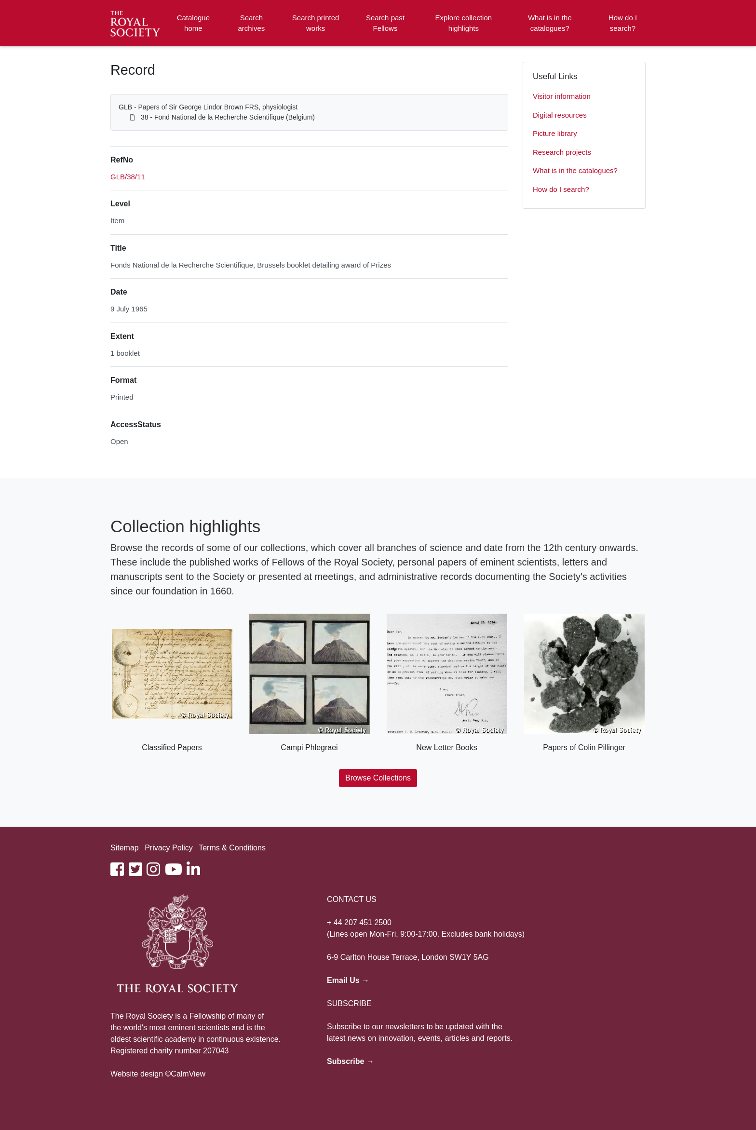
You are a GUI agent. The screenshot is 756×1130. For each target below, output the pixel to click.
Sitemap (124, 848)
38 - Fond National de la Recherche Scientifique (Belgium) (228, 117)
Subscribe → (350, 1061)
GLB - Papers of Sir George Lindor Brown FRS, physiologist (208, 107)
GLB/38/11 (127, 177)
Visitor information (562, 96)
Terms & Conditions (232, 848)
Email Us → (348, 980)
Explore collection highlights (463, 23)
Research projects (562, 152)
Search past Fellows (385, 23)
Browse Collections (378, 778)
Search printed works (315, 23)
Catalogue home (193, 23)
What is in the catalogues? (550, 23)
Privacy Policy (169, 848)
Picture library (555, 133)
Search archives (251, 23)
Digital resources (560, 115)
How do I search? (622, 23)
